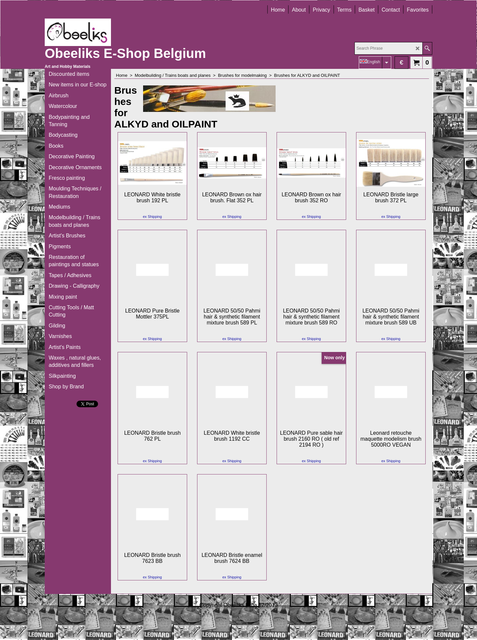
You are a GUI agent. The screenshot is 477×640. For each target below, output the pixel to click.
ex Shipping (152, 217)
